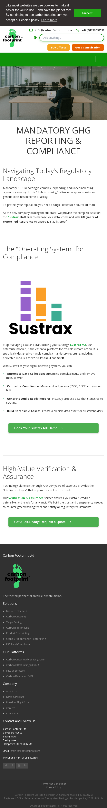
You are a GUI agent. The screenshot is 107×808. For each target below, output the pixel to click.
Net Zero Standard (16, 610)
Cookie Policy (53, 787)
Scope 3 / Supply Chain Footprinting (26, 638)
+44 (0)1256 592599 (93, 29)
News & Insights (15, 696)
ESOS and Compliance (18, 644)
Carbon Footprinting (17, 627)
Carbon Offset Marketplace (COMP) (25, 659)
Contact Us (12, 713)
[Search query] (71, 37)
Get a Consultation (88, 47)
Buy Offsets (58, 47)
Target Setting (14, 621)
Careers (10, 707)
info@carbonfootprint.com (53, 29)
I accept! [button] (87, 13)
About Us (11, 690)
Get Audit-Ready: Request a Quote (43, 521)
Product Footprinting (17, 632)
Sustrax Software (15, 670)
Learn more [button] (49, 20)
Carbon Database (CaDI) (19, 675)
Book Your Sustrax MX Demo (38, 427)
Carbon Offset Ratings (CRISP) (22, 664)
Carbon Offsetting (16, 616)
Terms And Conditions (53, 783)
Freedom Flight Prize (17, 702)
